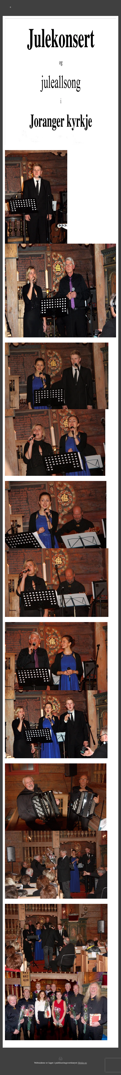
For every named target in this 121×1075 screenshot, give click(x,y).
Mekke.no (82, 1063)
